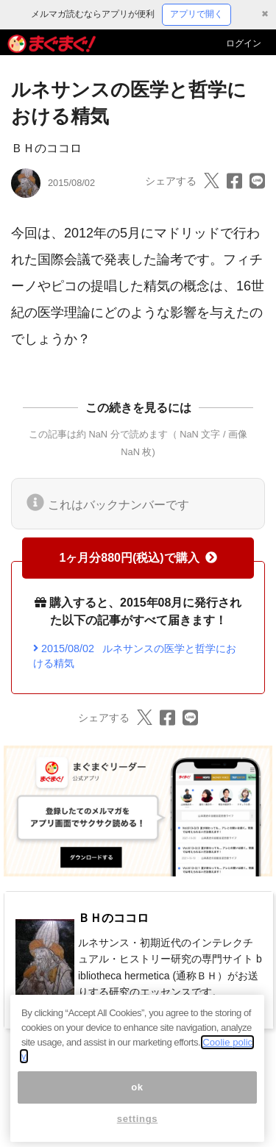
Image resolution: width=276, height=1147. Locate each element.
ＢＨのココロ (46, 148)
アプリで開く (196, 14)
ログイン (243, 43)
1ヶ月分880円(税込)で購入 (137, 557)
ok (137, 1101)
